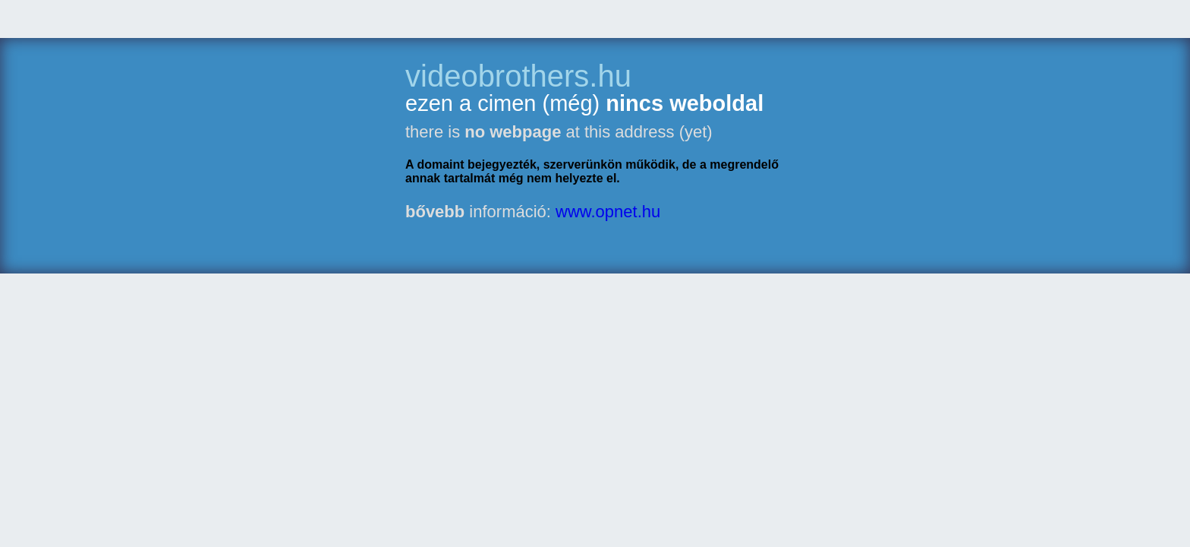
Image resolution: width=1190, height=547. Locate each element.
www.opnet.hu (608, 211)
